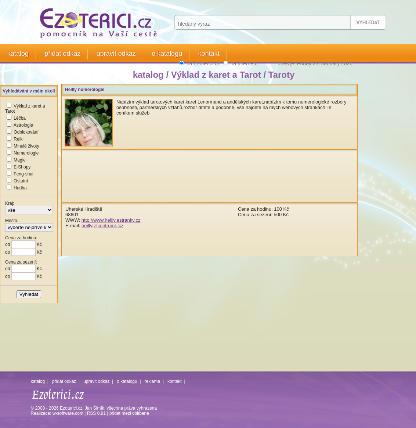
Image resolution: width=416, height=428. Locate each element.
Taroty (281, 75)
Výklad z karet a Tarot (216, 75)
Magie (20, 160)
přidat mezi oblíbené (129, 413)
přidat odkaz (62, 53)
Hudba (20, 188)
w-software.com (68, 413)
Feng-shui (23, 174)
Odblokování (26, 132)
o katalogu (167, 53)
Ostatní (21, 181)
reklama (152, 381)
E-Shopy (22, 167)
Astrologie (23, 125)
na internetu (244, 63)
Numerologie (26, 153)
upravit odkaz (116, 53)
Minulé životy (26, 146)
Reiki (18, 139)
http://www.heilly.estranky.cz (111, 220)
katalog (18, 53)
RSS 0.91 (96, 413)
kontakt (209, 53)
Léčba (20, 118)
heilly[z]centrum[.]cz (102, 225)
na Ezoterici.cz (203, 63)
